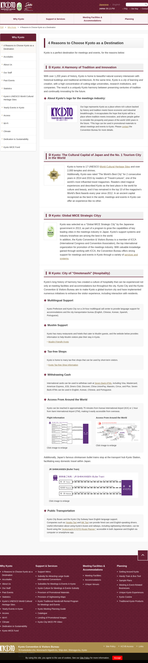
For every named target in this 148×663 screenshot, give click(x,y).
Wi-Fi (6, 123)
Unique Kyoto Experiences (131, 592)
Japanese (104, 4)
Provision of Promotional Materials (53, 592)
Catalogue (42, 613)
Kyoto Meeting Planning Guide (52, 609)
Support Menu (44, 572)
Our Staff (8, 72)
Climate (7, 131)
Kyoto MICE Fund (12, 147)
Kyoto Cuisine (125, 597)
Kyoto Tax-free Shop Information (63, 365)
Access (7, 115)
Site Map (134, 9)
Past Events (9, 80)
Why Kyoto (18, 19)
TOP (2, 27)
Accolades (8, 57)
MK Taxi (85, 522)
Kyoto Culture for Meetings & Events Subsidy (58, 588)
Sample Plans (125, 580)
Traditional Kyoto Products (131, 601)
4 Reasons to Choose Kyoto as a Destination (19, 47)
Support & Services (55, 19)
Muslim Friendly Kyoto (58, 342)
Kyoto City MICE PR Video (50, 622)
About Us (8, 64)
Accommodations (93, 580)
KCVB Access (127, 646)
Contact (145, 9)
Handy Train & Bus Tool (130, 576)
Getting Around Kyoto (129, 572)
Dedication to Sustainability (16, 139)
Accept (117, 658)
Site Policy (85, 658)
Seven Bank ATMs (103, 383)
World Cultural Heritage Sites (115, 166)
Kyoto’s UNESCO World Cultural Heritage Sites (18, 98)
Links (141, 646)
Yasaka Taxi (71, 522)
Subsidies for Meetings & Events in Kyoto (57, 584)
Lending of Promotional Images (52, 617)
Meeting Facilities (93, 575)
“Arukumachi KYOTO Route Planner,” (79, 529)
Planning (129, 19)
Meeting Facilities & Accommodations (92, 19)
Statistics (8, 88)
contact (125, 126)
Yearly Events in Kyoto (14, 107)
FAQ (125, 9)
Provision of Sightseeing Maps (52, 597)
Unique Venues (92, 584)
